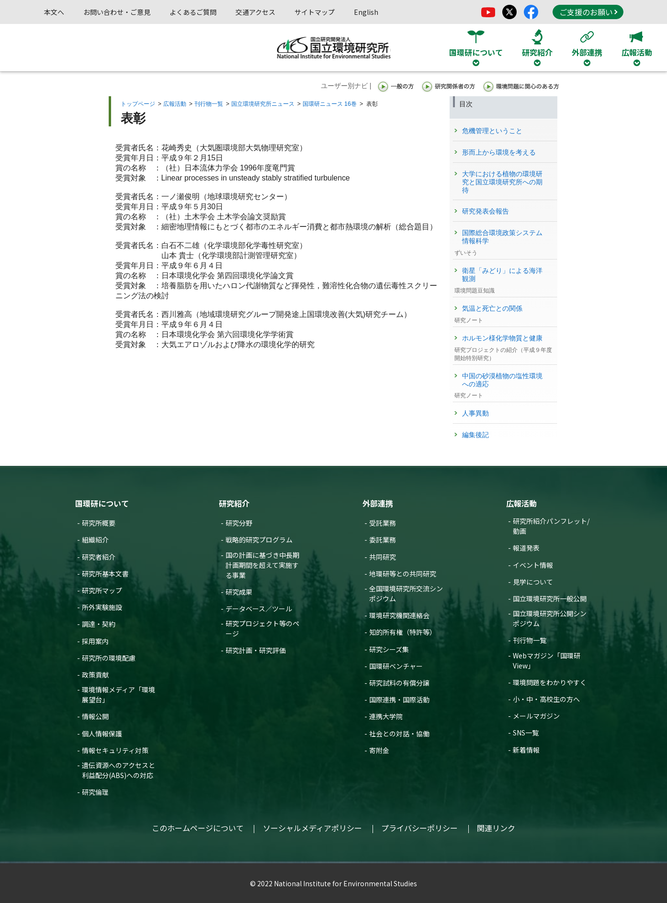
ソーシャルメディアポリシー (312, 828)
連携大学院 (386, 716)
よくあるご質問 (193, 12)
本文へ (54, 12)
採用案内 (95, 641)
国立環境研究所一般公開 (550, 598)
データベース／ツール (259, 608)
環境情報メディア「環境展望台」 (118, 694)
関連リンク (496, 828)
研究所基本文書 (105, 573)
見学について (533, 582)
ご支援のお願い (588, 12)
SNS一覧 (526, 732)
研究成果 (239, 592)
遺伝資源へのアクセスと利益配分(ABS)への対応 (118, 770)
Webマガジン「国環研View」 (546, 660)
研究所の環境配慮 (109, 658)
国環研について (102, 503)
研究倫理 (95, 792)
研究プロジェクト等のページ (262, 628)
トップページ (138, 104)
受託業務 (382, 523)
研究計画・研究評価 (256, 650)
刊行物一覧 (208, 104)
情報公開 (95, 716)
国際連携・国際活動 (399, 699)
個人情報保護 (102, 733)
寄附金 (379, 750)
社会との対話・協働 (399, 733)
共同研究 (382, 557)
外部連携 (377, 503)
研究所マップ (102, 590)
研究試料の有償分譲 (399, 683)
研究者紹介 (98, 557)
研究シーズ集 (389, 649)
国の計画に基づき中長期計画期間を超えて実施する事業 (262, 565)
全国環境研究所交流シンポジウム (406, 593)
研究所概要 (98, 523)
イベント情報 (533, 565)
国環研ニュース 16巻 (330, 104)
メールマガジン (536, 716)
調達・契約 (98, 624)
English (366, 12)
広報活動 (174, 104)
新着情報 (526, 750)
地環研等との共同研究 (402, 573)
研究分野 (239, 523)
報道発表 (526, 548)
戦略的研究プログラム (259, 539)
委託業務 (382, 539)
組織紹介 (95, 539)
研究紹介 (234, 503)
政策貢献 (95, 674)
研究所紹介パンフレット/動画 (551, 526)
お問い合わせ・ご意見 (116, 12)
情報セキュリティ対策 (115, 750)
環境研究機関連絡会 (399, 615)
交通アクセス (255, 12)
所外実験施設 (102, 607)
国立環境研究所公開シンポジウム (550, 618)
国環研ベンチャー (396, 666)
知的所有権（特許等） (402, 632)
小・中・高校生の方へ (546, 699)
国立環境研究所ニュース (262, 104)
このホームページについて (198, 828)
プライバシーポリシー (419, 828)
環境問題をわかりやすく (550, 682)
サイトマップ (314, 12)
